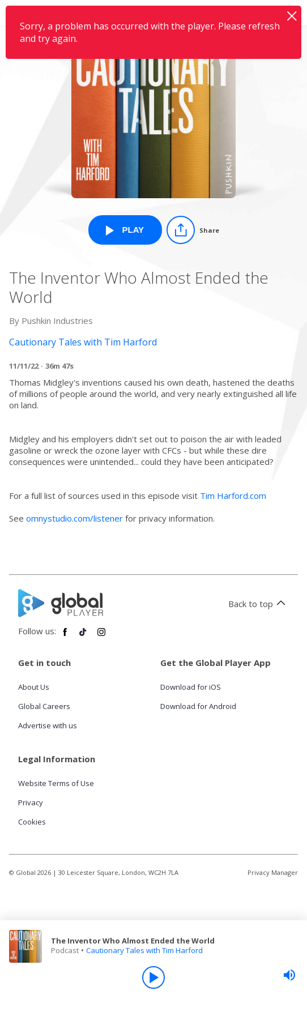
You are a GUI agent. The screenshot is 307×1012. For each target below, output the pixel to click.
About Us (33, 687)
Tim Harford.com (233, 495)
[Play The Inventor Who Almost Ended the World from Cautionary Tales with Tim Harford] (125, 230)
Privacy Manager (273, 872)
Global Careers (44, 706)
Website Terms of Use (56, 783)
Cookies (32, 822)
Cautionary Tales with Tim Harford (144, 950)
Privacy (30, 802)
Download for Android (198, 706)
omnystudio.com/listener (74, 518)
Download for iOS (190, 687)
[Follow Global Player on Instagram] (101, 636)
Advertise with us (47, 725)
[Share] (193, 230)
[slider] (289, 975)
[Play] (153, 977)
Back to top (258, 604)
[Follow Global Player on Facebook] (65, 636)
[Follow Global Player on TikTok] (83, 636)
